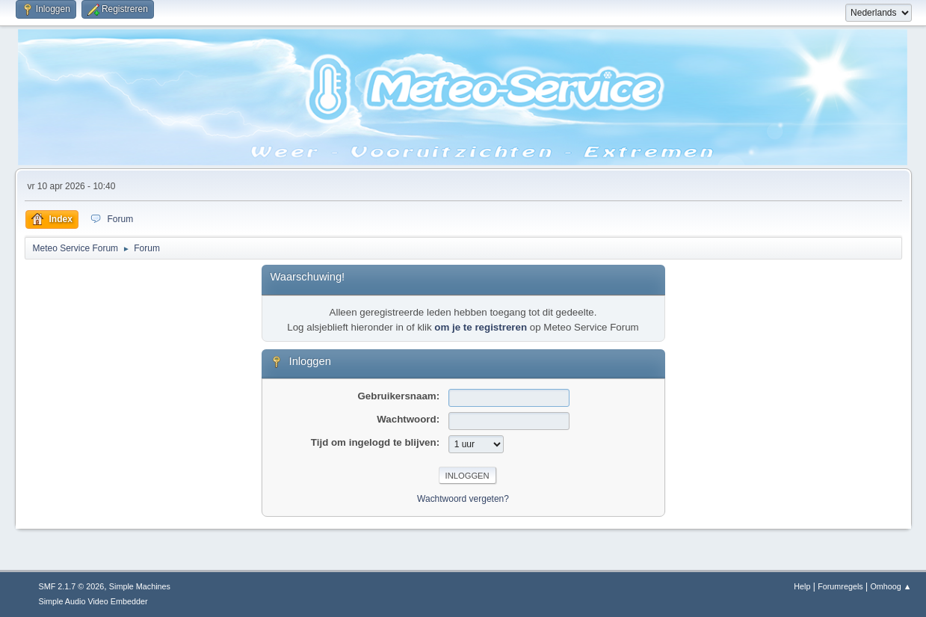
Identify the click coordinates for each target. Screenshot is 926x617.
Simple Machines (139, 586)
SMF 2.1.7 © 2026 (72, 586)
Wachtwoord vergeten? (463, 499)
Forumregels (840, 586)
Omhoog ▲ (890, 586)
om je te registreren (480, 327)
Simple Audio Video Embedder (93, 601)
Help (802, 586)
